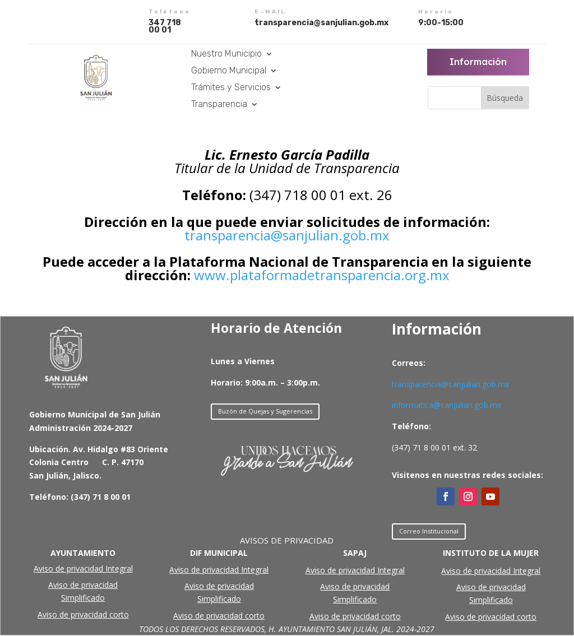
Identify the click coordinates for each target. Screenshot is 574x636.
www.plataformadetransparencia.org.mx (322, 275)
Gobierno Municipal (228, 71)
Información (478, 61)
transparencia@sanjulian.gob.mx (287, 235)
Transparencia (219, 104)
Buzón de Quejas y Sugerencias (265, 411)
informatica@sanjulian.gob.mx (446, 405)
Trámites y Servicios (231, 87)
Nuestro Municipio (226, 54)
